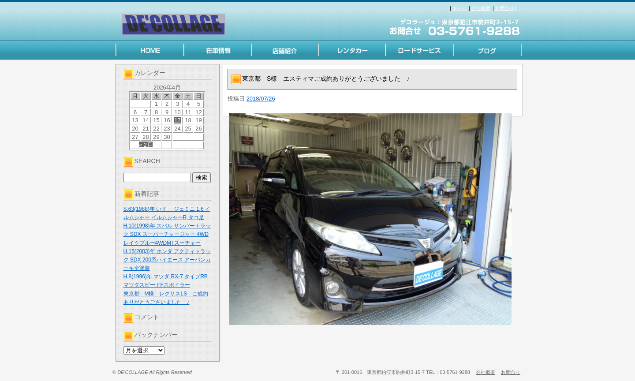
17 (177, 120)
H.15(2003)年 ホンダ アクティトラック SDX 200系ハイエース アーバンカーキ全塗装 (167, 259)
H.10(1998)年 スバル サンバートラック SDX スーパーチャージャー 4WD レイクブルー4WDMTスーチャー (167, 234)
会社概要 (480, 8)
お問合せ (504, 8)
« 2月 (146, 145)
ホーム (459, 8)
